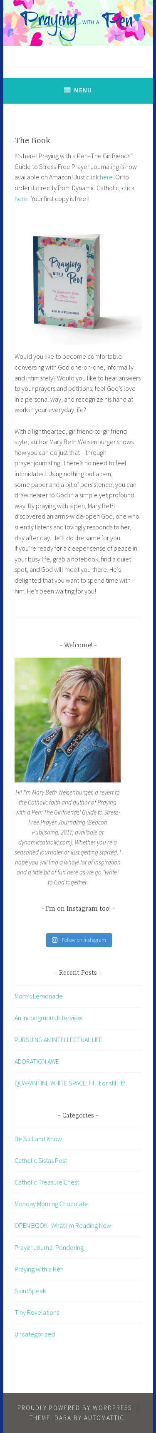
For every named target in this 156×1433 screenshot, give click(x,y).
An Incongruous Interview (48, 1017)
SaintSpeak (30, 1290)
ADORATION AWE (37, 1061)
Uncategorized (35, 1334)
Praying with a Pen (39, 1269)
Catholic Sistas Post (41, 1160)
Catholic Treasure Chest (47, 1182)
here (106, 177)
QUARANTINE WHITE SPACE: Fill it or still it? (70, 1083)
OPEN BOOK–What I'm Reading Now (63, 1225)
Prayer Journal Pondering (49, 1247)
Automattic (104, 1418)
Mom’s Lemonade (39, 996)
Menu (83, 90)
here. (22, 198)
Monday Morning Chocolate (51, 1204)
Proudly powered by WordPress (74, 1408)
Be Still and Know (38, 1139)
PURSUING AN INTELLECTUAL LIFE (58, 1040)
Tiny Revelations (37, 1312)
